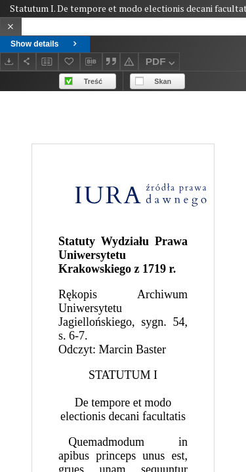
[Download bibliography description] (91, 61)
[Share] (27, 61)
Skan (162, 81)
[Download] (9, 61)
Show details (44, 44)
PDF (162, 63)
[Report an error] (129, 61)
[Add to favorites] (69, 61)
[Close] (11, 26)
